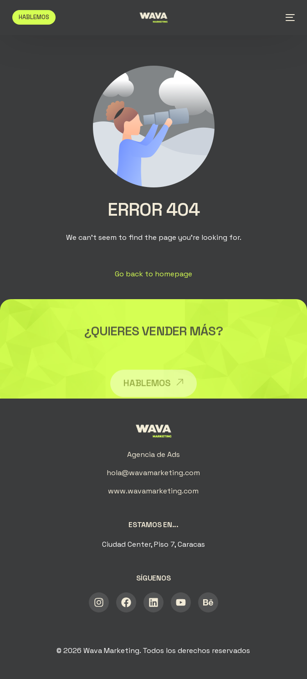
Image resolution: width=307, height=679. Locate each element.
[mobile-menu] (287, 17)
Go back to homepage (153, 274)
